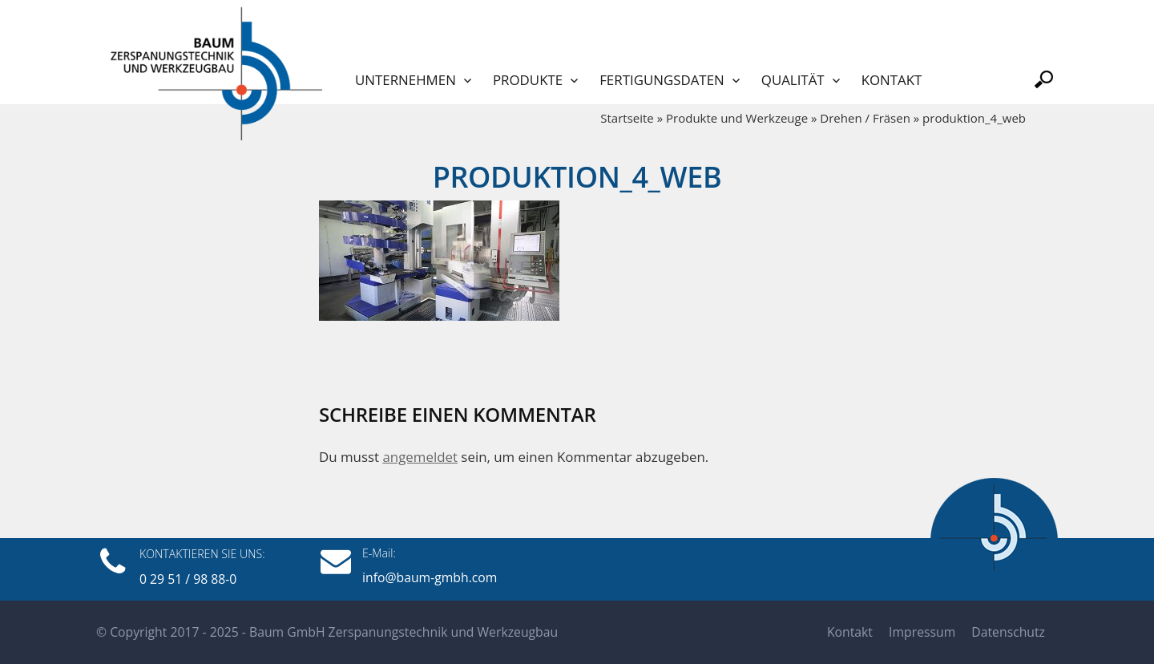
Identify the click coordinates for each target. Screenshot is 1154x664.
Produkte (528, 80)
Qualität (793, 80)
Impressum (922, 632)
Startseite (627, 118)
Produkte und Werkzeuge (737, 118)
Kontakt (891, 80)
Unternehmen (405, 80)
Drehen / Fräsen (865, 118)
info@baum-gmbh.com (429, 577)
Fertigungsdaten (661, 80)
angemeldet (420, 456)
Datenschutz (1008, 632)
